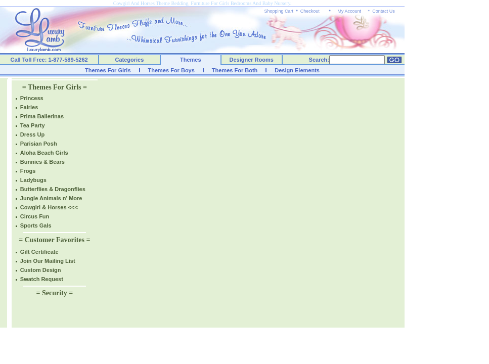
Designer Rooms (251, 60)
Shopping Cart (279, 11)
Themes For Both (234, 70)
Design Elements (297, 70)
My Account (349, 11)
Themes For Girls (107, 70)
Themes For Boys (171, 70)
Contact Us (383, 11)
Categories (129, 60)
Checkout (310, 11)
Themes (190, 60)
